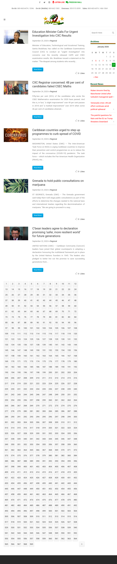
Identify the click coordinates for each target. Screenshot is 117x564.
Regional (53, 41)
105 (56, 328)
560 (50, 538)
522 (37, 522)
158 (12, 356)
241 (6, 394)
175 (44, 361)
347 (69, 439)
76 (25, 317)
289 (6, 417)
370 (62, 450)
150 (37, 350)
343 (44, 439)
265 (6, 406)
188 (50, 367)
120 (75, 334)
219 (19, 383)
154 (62, 350)
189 (56, 367)
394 (62, 461)
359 (69, 444)
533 (31, 527)
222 (37, 383)
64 (25, 311)
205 (6, 378)
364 (25, 450)
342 (37, 439)
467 (69, 494)
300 (75, 417)
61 (6, 311)
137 (31, 345)
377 (31, 455)
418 (62, 472)
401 (31, 466)
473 (31, 500)
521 (31, 522)
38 (13, 300)
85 (6, 322)
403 (44, 466)
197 (31, 372)
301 (6, 422)
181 (6, 367)
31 (44, 295)
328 (25, 433)
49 (6, 306)
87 (19, 322)
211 (44, 378)
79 (44, 317)
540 (75, 527)
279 (19, 411)
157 (6, 356)
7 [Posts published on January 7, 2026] (102, 61)
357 (56, 444)
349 (6, 444)
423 (19, 478)
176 (50, 361)
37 (6, 300)
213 (56, 378)
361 (6, 450)
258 (37, 400)
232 (25, 389)
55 (44, 306)
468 (75, 494)
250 (62, 394)
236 (50, 389)
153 (56, 350)
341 (31, 439)
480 (75, 500)
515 (69, 516)
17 (31, 289)
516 (75, 516)
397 (6, 466)
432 (75, 478)
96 (75, 322)
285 (56, 411)
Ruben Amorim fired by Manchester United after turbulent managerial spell (101, 93)
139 (44, 345)
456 (75, 489)
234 (37, 389)
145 (6, 350)
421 (6, 478)
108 (75, 328)
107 (69, 328)
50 (13, 306)
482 (12, 505)
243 (19, 394)
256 (25, 400)
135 (19, 345)
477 (56, 500)
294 (37, 417)
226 (62, 383)
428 (50, 478)
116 (50, 334)
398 (12, 466)
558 (37, 538)
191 (69, 367)
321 (56, 428)
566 (12, 544)
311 (69, 422)
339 (19, 439)
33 (57, 295)
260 (50, 400)
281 (31, 411)
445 (6, 489)
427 (44, 478)
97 (6, 328)
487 (44, 505)
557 (31, 538)
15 (19, 289)
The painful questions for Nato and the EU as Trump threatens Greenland (102, 118)
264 (75, 400)
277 (6, 411)
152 (50, 350)
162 (37, 356)
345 (56, 439)
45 (57, 300)
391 (44, 461)
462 (37, 494)
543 (19, 533)
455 (69, 489)
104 (50, 328)
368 (50, 450)
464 (50, 494)
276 (75, 406)
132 (75, 339)
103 (44, 328)
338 (12, 439)
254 (12, 400)
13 (6, 289)
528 (75, 522)
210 (37, 378)
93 (57, 322)
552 (75, 533)
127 (44, 339)
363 (19, 450)
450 (37, 489)
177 (56, 361)
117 (56, 334)
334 (62, 433)
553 (6, 538)
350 (12, 444)
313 (6, 428)
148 (25, 350)
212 (50, 378)
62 (13, 311)
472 (25, 500)
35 (69, 295)
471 (19, 500)
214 (62, 378)
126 (37, 339)
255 (19, 400)
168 (75, 356)
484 (25, 505)
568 (25, 544)
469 (6, 500)
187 (44, 367)
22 (63, 289)
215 (69, 378)
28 (25, 295)
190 (62, 367)
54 (38, 306)
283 (44, 411)
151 (44, 350)
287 (69, 411)
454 (62, 489)
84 (75, 317)
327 (19, 433)
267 (19, 406)
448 (25, 489)
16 (25, 289)
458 (12, 494)
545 (31, 533)
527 (69, 522)
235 (44, 389)
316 (25, 428)
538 (62, 527)
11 (69, 284)
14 (13, 289)
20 (50, 289)
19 (44, 289)
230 (12, 389)
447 (19, 489)
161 (31, 356)
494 (12, 511)
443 (69, 483)
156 (75, 350)
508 (25, 516)
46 (63, 300)
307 (44, 422)
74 (13, 317)
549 (56, 533)
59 (69, 306)
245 (31, 394)
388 (25, 461)
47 (69, 300)
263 (69, 400)
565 (6, 544)
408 (75, 466)
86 (13, 322)
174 (37, 361)
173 (31, 361)
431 (69, 478)
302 (12, 422)
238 (62, 389)
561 (56, 538)
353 (31, 444)
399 (19, 466)
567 (19, 544)
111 (19, 334)
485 (31, 505)
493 (6, 511)
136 (25, 345)
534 (37, 527)
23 (69, 289)
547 (44, 533)
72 (75, 311)
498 (37, 511)
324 (75, 428)
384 (75, 455)
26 (13, 295)
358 (62, 444)
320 (50, 428)
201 (56, 372)
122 (12, 339)
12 (75, 284)
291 (19, 417)
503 (69, 511)
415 (44, 472)
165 (56, 356)
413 (31, 472)
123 (19, 339)
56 (50, 306)
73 (6, 317)
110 (12, 334)
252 (75, 394)
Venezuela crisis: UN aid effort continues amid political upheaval (101, 106)
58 (63, 306)
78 (38, 317)
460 (25, 494)
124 (25, 339)
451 (44, 489)
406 (62, 466)
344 (50, 439)
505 (6, 516)
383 (69, 455)
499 (44, 511)
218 (12, 383)
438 (37, 483)
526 (62, 522)
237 (56, 389)
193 (6, 372)
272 (50, 406)
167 (69, 356)
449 (31, 489)
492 (75, 505)
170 (12, 361)
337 (6, 439)
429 (56, 478)
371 (69, 450)
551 (69, 533)
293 (31, 417)
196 (25, 372)
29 (31, 295)
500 (50, 511)
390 (37, 461)
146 (12, 350)
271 (44, 406)
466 (62, 494)
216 (75, 378)
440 (50, 483)
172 (25, 361)
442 (62, 483)
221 (31, 383)
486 (37, 505)
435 (19, 483)
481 (6, 505)
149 (31, 350)
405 (56, 466)
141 (56, 345)
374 (12, 455)
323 (69, 428)
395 (69, 461)
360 (75, 444)
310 (62, 422)
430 (62, 478)
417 (56, 472)
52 (25, 306)
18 (38, 289)
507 (19, 516)
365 (31, 450)
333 (56, 433)
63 (19, 311)
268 (25, 406)
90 (38, 322)
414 (37, 472)
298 (62, 417)
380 (50, 455)
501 (56, 511)
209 (31, 378)
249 (56, 394)
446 (12, 489)
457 (6, 494)
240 (75, 389)
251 (69, 394)
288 (75, 411)
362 (12, 450)
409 (6, 472)
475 (44, 500)
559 (44, 538)
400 (25, 466)
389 (31, 461)
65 (31, 311)
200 (50, 372)
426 (37, 478)
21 (57, 289)
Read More (38, 69)
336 (75, 433)
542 (12, 533)
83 (69, 317)
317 (31, 428)
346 (62, 439)
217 (6, 383)
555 (19, 538)
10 (63, 284)
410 (12, 472)
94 (63, 322)
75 (19, 317)
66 (38, 311)
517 (6, 522)
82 (63, 317)
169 (6, 361)
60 (75, 306)
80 (50, 317)
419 (69, 472)
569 (31, 544)
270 (37, 406)
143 (69, 345)
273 (56, 406)
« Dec (96, 77)
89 (31, 322)
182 (12, 367)
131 (69, 339)
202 (62, 372)
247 (44, 394)
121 (6, 339)
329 (31, 433)
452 (50, 489)
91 (44, 322)
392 (50, 461)
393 (56, 461)
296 (50, 417)
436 (25, 483)
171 (19, 361)
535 (44, 527)
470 (12, 500)
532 (25, 527)
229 (6, 389)
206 (12, 378)
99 (19, 328)
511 (44, 516)
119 (69, 334)
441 (56, 483)
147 (19, 350)
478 (62, 500)
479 (69, 500)
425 (31, 478)
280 (25, 411)
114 (37, 334)
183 (19, 367)
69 (57, 311)
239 (69, 389)
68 (50, 311)
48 (75, 300)
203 (69, 372)
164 (50, 356)
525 (56, 522)
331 (44, 433)
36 (75, 295)
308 (50, 422)
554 (12, 538)
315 (19, 428)
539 (69, 527)
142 (62, 345)
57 (57, 306)
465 (56, 494)
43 (44, 300)
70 (63, 311)
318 (37, 428)
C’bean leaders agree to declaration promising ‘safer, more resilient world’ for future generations (56, 232)
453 (56, 489)
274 (62, 406)
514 (62, 516)
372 (75, 450)
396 (75, 461)
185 (31, 367)
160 (25, 356)
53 (31, 306)
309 (56, 422)
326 (12, 433)
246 (37, 394)
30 (38, 295)
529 (6, 527)
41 (31, 300)
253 (6, 400)
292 (25, 417)
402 (37, 466)
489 (56, 505)
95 (69, 322)
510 (37, 516)
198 (37, 372)
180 (75, 361)
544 (25, 533)
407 (69, 466)
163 (44, 356)
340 (25, 439)
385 (6, 461)
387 (19, 461)
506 (12, 516)
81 (57, 317)
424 (25, 478)
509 (31, 516)
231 (19, 389)
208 (25, 378)
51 (19, 306)
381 (56, 455)
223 (44, 383)
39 (19, 300)
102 (37, 328)
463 (44, 494)
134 (12, 345)
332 (50, 433)
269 (31, 406)
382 (62, 455)
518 (12, 522)
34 (63, 295)
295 (44, 417)
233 (31, 389)
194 (12, 372)
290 (12, 417)
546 (37, 533)
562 (62, 538)
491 (69, 505)
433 (6, 483)
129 (56, 339)
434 (12, 483)
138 (37, 345)
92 (50, 322)
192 (75, 367)
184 (25, 367)
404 (50, 466)
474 (37, 500)
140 (50, 345)
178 (62, 361)
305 (31, 422)
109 (6, 334)
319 (44, 428)
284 (50, 411)
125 (31, 339)
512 (50, 516)
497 (31, 511)
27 (19, 295)
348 (75, 439)
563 (69, 538)
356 (50, 444)
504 (75, 511)
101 (31, 328)
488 (50, 505)
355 (44, 444)
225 (56, 383)
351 (19, 444)
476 (50, 500)
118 (62, 334)
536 (50, 527)
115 (44, 334)
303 (19, 422)
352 (25, 444)
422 (12, 478)
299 (69, 417)
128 (50, 339)
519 (19, 522)
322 (62, 428)
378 (37, 455)
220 (25, 383)
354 (37, 444)
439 (44, 483)
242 (12, 394)
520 (25, 522)
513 (56, 516)
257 (31, 400)
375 (19, 455)
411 (19, 472)
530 (12, 527)
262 (62, 400)
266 (12, 406)
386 (12, 461)
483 (19, 505)
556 (25, 538)
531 (19, 527)
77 (31, 317)
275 (69, 406)
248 (50, 394)
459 (19, 494)
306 (37, 422)
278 (12, 411)
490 (62, 505)
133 (6, 345)
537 (56, 527)
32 (50, 295)
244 (25, 394)
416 (50, 472)
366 (37, 450)
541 (6, 533)
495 (19, 511)
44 (50, 300)
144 (75, 345)
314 (12, 428)
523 (44, 522)
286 (62, 411)
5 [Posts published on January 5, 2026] (95, 61)
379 (44, 455)
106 (62, 328)
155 (69, 350)
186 (37, 367)
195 (19, 372)
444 (75, 483)
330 (37, 433)
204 (75, 372)
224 (50, 383)
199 (44, 372)
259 (44, 400)
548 (50, 533)
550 (62, 533)
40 (25, 300)
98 (13, 328)
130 (62, 339)
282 (37, 411)
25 (6, 295)
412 (25, 472)
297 (56, 417)
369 (56, 450)
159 (19, 356)
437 (31, 483)
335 (69, 433)
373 (6, 455)
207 (19, 378)
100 (25, 328)
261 (56, 400)
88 (25, 322)
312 (75, 422)
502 (62, 511)
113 (31, 334)
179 (69, 361)
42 (38, 300)
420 (75, 472)
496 (25, 511)
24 (75, 289)
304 (25, 422)
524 (50, 522)
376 (25, 455)
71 (69, 311)
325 (6, 433)
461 (31, 494)
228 (75, 383)
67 (44, 311)
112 (25, 334)
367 (44, 450)
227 (69, 383)
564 (75, 538)
